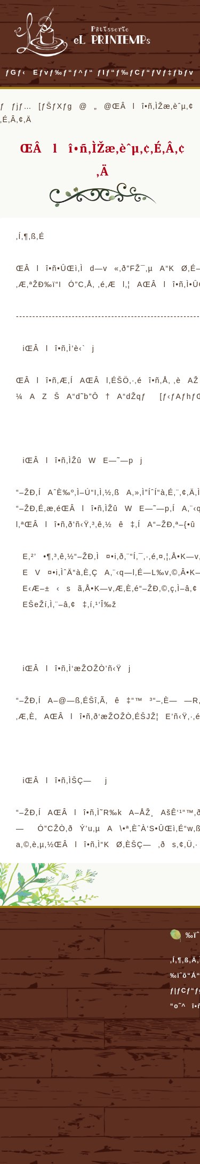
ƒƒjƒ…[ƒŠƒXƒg (36, 106)
